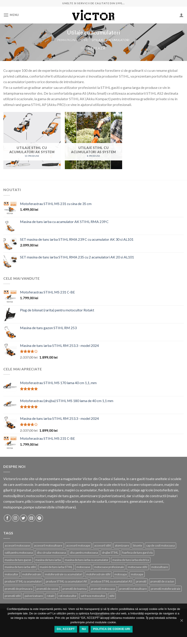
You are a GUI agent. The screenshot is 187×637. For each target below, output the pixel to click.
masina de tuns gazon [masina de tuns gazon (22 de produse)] (18, 560)
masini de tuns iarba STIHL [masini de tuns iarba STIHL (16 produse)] (56, 567)
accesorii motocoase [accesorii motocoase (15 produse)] (17, 545)
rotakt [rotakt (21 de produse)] (50, 596)
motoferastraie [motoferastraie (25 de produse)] (31, 574)
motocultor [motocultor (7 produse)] (11, 574)
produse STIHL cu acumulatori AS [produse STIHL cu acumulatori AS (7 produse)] (111, 581)
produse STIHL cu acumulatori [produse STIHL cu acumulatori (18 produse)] (23, 581)
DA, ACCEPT (66, 629)
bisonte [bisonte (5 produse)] (137, 545)
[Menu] (11, 15)
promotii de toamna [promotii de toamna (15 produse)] (74, 588)
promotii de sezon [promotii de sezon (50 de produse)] (47, 588)
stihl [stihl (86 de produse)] (111, 596)
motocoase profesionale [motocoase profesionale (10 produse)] (109, 567)
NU (84, 629)
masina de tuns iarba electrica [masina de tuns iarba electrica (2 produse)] (130, 560)
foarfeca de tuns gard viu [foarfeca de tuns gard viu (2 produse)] (137, 552)
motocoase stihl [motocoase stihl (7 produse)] (137, 567)
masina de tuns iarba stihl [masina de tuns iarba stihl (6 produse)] (20, 567)
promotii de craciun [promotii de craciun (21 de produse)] (162, 581)
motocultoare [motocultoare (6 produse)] (159, 567)
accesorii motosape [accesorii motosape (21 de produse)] (78, 545)
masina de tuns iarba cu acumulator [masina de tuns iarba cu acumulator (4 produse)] (86, 560)
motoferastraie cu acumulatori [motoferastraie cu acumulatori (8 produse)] (63, 574)
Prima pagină (67, 40)
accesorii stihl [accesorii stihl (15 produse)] (102, 545)
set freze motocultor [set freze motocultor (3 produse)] (93, 596)
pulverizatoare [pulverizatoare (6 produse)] (34, 596)
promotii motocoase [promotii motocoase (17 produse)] (103, 588)
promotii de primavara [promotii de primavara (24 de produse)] (18, 588)
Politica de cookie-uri (111, 629)
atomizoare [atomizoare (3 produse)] (122, 545)
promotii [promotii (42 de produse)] (141, 581)
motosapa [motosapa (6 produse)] (120, 574)
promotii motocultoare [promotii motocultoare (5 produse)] (133, 588)
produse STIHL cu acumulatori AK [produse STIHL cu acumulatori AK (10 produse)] (66, 581)
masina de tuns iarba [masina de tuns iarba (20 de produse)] (48, 560)
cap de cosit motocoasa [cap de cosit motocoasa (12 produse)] (160, 545)
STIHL (84, 40)
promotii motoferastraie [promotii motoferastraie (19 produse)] (165, 588)
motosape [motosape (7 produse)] (137, 574)
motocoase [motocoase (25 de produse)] (83, 567)
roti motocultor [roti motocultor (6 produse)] (67, 596)
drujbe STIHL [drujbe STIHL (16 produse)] (110, 552)
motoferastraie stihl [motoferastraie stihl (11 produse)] (98, 574)
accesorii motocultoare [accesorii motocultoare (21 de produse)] (48, 545)
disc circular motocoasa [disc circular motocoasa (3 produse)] (51, 552)
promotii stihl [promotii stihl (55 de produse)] (13, 596)
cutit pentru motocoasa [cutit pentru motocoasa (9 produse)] (19, 552)
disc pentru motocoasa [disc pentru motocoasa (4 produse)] (84, 552)
